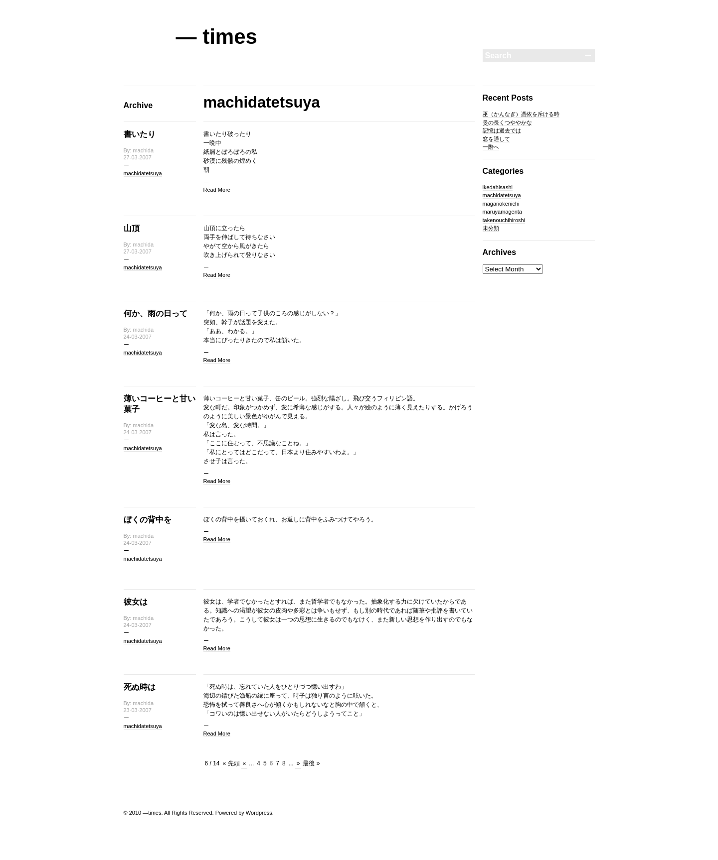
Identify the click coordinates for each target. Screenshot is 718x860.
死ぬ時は (140, 687)
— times (216, 36)
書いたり (140, 134)
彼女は (136, 602)
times (154, 813)
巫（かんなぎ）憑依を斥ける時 (521, 114)
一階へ (491, 147)
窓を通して (496, 139)
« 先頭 (231, 763)
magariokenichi (501, 204)
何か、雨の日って (155, 313)
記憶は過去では (502, 130)
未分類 (491, 228)
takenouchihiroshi (504, 220)
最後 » (311, 763)
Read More (216, 190)
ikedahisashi (498, 187)
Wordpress (259, 813)
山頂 (132, 228)
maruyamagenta (503, 212)
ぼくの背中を (148, 519)
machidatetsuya (143, 173)
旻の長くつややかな (507, 122)
